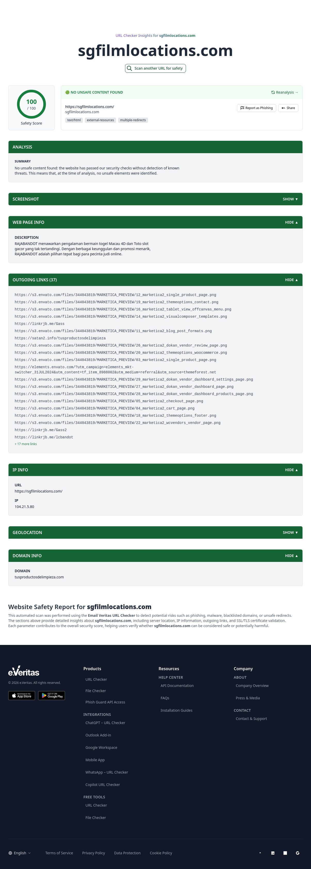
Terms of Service (59, 852)
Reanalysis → (284, 92)
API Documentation (177, 685)
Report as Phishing (256, 108)
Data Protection (127, 852)
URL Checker (96, 679)
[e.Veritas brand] (36, 671)
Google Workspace (101, 747)
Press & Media (248, 697)
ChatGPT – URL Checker (105, 722)
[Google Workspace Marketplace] (297, 853)
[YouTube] (260, 853)
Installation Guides (176, 710)
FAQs (165, 697)
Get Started (289, 6)
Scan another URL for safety (154, 68)
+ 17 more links (26, 444)
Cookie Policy (161, 852)
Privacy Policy (93, 852)
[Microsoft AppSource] (285, 853)
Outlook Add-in (98, 735)
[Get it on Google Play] (51, 695)
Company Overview (252, 685)
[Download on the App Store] (21, 695)
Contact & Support (251, 718)
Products (257, 6)
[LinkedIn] (273, 853)
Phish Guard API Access (105, 702)
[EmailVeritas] (20, 6)
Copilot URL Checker (103, 784)
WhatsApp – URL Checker (107, 772)
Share (288, 108)
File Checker (96, 690)
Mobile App (95, 759)
